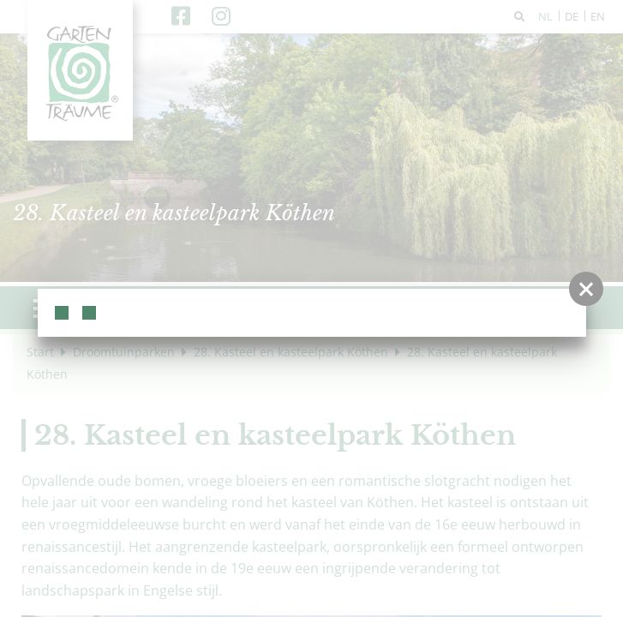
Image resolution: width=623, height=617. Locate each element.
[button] (586, 289)
